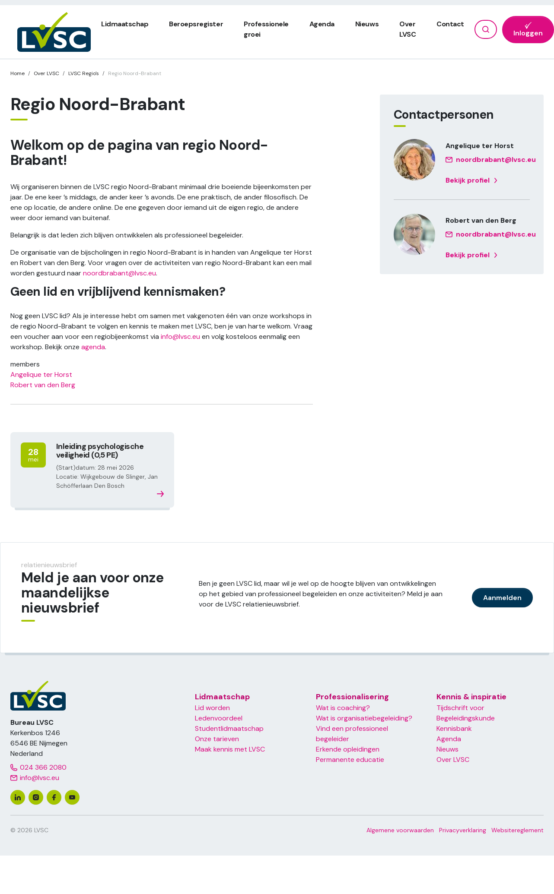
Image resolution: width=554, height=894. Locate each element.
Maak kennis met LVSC (230, 749)
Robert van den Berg (42, 384)
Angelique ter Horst (41, 374)
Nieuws (367, 23)
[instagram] (36, 797)
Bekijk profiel (472, 180)
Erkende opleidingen (347, 749)
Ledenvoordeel (218, 718)
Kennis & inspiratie (471, 697)
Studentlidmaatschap (229, 728)
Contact (450, 23)
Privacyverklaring (462, 830)
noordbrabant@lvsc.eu (119, 273)
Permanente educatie (350, 759)
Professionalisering (352, 697)
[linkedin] (17, 797)
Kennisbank (454, 728)
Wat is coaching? (343, 707)
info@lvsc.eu (180, 336)
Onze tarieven (217, 738)
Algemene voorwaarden (400, 830)
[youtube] (72, 797)
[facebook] (54, 797)
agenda (93, 346)
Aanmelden (502, 597)
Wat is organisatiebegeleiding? (364, 718)
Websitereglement (517, 830)
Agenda (321, 23)
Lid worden (212, 707)
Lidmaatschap (124, 23)
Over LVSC (452, 759)
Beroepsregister (196, 23)
